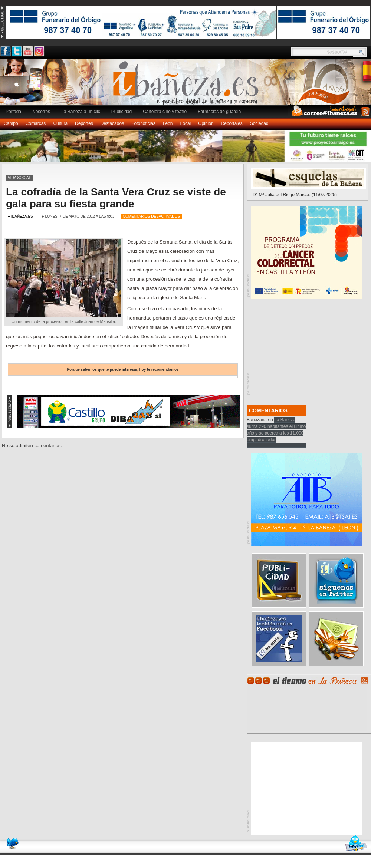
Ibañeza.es (187, 86)
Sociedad (259, 123)
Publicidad (121, 111)
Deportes (84, 123)
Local (185, 123)
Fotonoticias (143, 123)
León (168, 123)
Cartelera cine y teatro (165, 111)
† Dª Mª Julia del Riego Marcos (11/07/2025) (293, 194)
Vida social (19, 178)
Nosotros (41, 111)
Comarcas (36, 123)
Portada (13, 111)
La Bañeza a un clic (80, 111)
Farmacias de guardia (219, 111)
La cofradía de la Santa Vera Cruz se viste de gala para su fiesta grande (116, 197)
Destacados (112, 123)
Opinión (205, 123)
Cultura (60, 123)
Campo (11, 123)
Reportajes (232, 123)
